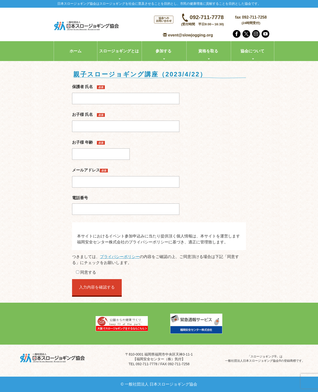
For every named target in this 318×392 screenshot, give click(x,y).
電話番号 (125, 203)
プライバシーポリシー (120, 257)
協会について (252, 51)
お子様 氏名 (125, 120)
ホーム (75, 51)
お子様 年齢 (101, 148)
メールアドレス (125, 176)
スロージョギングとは (119, 51)
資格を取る (208, 51)
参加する (163, 51)
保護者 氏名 (125, 92)
